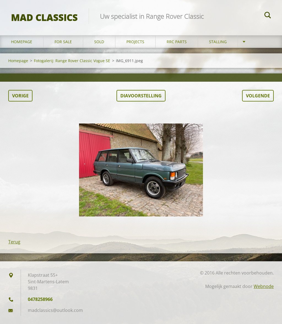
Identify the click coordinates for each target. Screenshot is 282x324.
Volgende (258, 96)
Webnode (264, 286)
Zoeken (267, 16)
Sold (99, 41)
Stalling (218, 41)
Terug (14, 242)
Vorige (20, 96)
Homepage (21, 41)
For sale (63, 41)
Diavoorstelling (141, 96)
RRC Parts (177, 41)
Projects (135, 41)
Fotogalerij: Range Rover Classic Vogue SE (72, 60)
